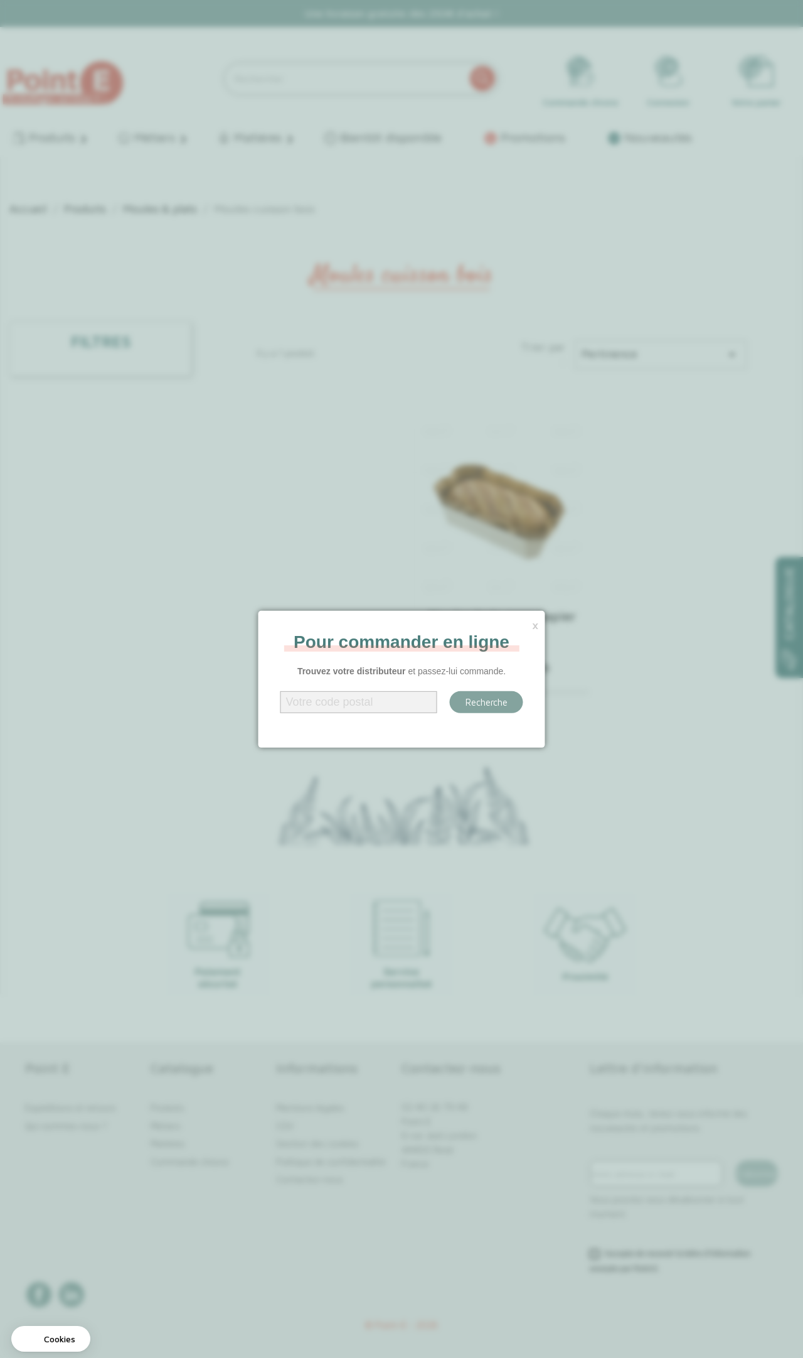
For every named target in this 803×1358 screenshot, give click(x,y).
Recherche (486, 702)
